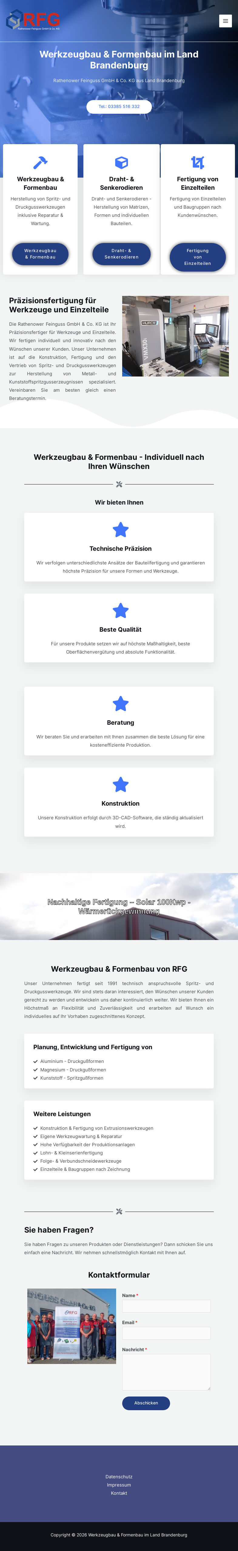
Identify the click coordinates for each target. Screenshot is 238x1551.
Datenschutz (119, 1477)
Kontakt (119, 1493)
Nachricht (134, 1349)
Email (130, 1322)
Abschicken (146, 1402)
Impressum (119, 1485)
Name (130, 1295)
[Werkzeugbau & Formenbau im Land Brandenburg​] (33, 21)
